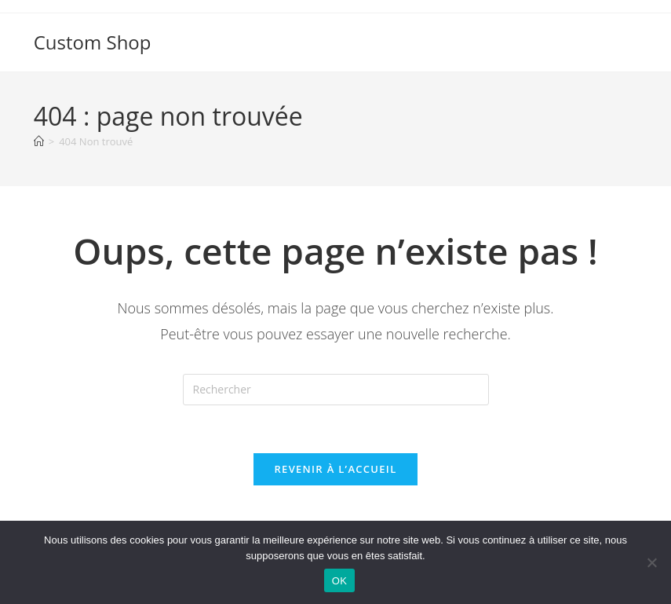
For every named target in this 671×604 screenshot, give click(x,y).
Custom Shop (92, 42)
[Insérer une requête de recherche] (336, 389)
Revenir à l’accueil (335, 469)
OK (339, 581)
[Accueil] (39, 141)
